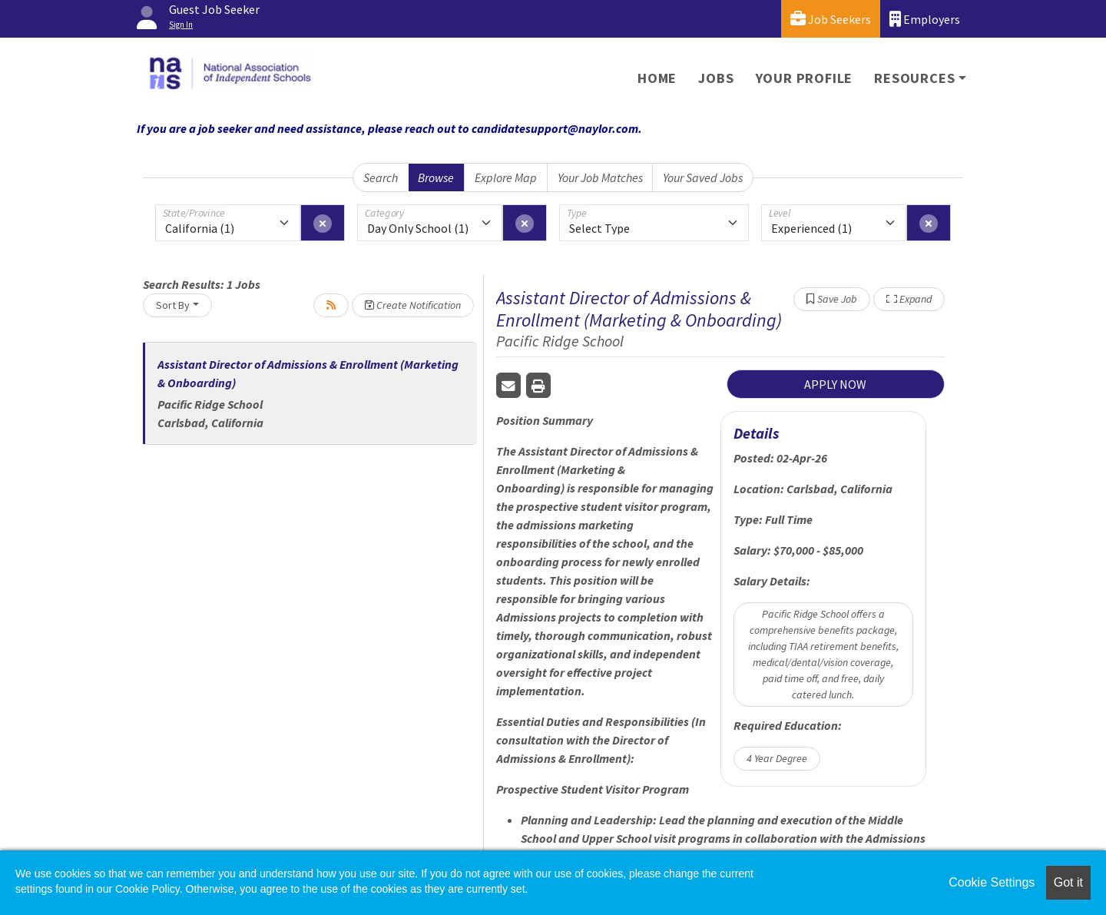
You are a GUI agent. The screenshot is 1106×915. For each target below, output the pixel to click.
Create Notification (413, 305)
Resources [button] (914, 78)
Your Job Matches (600, 177)
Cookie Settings (992, 882)
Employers (924, 18)
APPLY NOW (835, 384)
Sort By (173, 305)
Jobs (715, 78)
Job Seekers (830, 18)
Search (380, 177)
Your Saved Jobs (703, 177)
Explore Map (506, 177)
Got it (1068, 882)
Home (657, 78)
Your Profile (804, 78)
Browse (436, 177)
